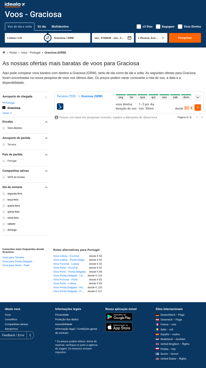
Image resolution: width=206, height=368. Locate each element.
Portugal (9, 102)
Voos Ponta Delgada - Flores (70, 291)
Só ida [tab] (41, 26)
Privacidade (62, 314)
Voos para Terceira (13, 257)
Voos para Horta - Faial (15, 265)
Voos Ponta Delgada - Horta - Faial (70, 287)
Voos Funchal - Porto (65, 279)
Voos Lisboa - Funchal (66, 255)
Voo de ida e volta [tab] (20, 26)
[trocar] (48, 38)
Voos (8, 314)
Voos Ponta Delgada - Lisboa (70, 275)
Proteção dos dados (66, 319)
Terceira (11, 144)
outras (7, 113)
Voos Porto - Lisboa (64, 283)
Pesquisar (185, 37)
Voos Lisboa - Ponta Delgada (70, 259)
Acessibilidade (63, 324)
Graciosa (13, 108)
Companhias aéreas (16, 324)
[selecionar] (198, 107)
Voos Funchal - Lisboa (66, 263)
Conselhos (11, 319)
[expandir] (198, 97)
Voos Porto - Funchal (65, 267)
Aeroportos (11, 328)
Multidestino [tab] (60, 26)
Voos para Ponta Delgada (17, 261)
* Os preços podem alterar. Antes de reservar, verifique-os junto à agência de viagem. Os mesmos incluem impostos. (76, 347)
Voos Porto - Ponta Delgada (69, 271)
